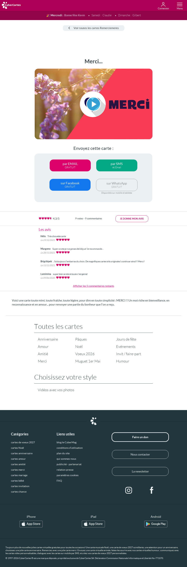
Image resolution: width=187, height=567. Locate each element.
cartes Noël (17, 447)
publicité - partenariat (69, 464)
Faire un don (140, 437)
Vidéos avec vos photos (56, 390)
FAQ (59, 480)
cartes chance (18, 491)
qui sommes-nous (66, 458)
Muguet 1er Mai (87, 361)
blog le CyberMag (67, 442)
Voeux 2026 (85, 354)
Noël (79, 347)
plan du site (63, 453)
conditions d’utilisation (70, 447)
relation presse (65, 469)
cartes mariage (19, 475)
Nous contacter (140, 454)
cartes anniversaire (22, 453)
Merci (42, 361)
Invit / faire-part (128, 354)
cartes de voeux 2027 (23, 442)
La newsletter (140, 471)
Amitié (43, 354)
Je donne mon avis (132, 218)
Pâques (81, 339)
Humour (122, 361)
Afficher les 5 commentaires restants (93, 286)
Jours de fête (126, 339)
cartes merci (18, 469)
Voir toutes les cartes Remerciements (93, 28)
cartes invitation (20, 486)
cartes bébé (17, 480)
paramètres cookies (68, 475)
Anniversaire (48, 339)
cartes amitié (18, 464)
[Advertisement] (14, 113)
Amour (43, 347)
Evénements (126, 347)
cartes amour (18, 458)
